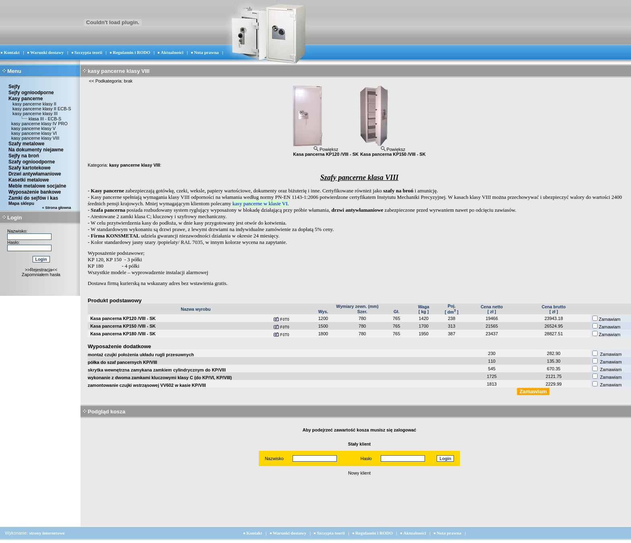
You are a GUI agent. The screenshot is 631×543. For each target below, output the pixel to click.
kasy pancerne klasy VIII (35, 138)
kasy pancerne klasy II (33, 103)
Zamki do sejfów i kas (33, 198)
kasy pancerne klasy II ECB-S (41, 108)
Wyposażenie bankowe (34, 192)
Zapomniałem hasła (41, 274)
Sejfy (14, 86)
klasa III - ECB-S (45, 118)
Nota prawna (206, 52)
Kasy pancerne (25, 98)
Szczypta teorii (88, 52)
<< (91, 80)
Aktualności (172, 52)
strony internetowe (47, 533)
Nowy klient (359, 473)
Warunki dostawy (47, 52)
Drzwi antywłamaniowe (34, 174)
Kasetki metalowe (28, 180)
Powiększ (325, 149)
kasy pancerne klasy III (34, 113)
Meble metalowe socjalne (37, 186)
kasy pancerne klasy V (33, 128)
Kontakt (11, 52)
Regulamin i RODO (131, 52)
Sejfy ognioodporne (31, 92)
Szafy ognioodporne (31, 162)
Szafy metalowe (26, 144)
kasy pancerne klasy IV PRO (39, 123)
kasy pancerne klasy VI (34, 133)
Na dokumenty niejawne (36, 150)
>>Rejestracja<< (41, 269)
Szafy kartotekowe (29, 168)
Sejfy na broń (23, 156)
